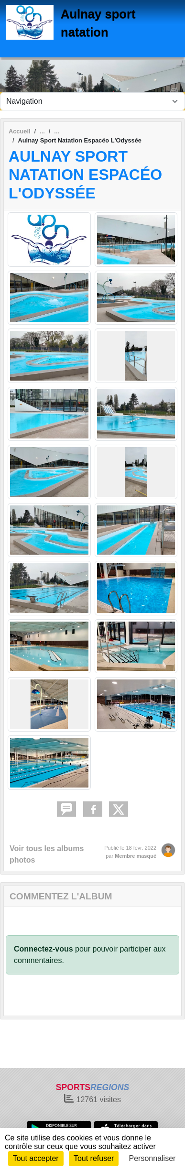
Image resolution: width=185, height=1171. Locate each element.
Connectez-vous (43, 949)
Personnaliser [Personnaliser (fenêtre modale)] (152, 1158)
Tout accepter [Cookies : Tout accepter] (36, 1158)
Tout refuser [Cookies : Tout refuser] (94, 1158)
